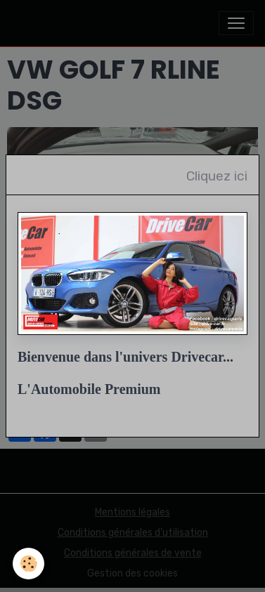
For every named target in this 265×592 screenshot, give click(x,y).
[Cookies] (28, 563)
